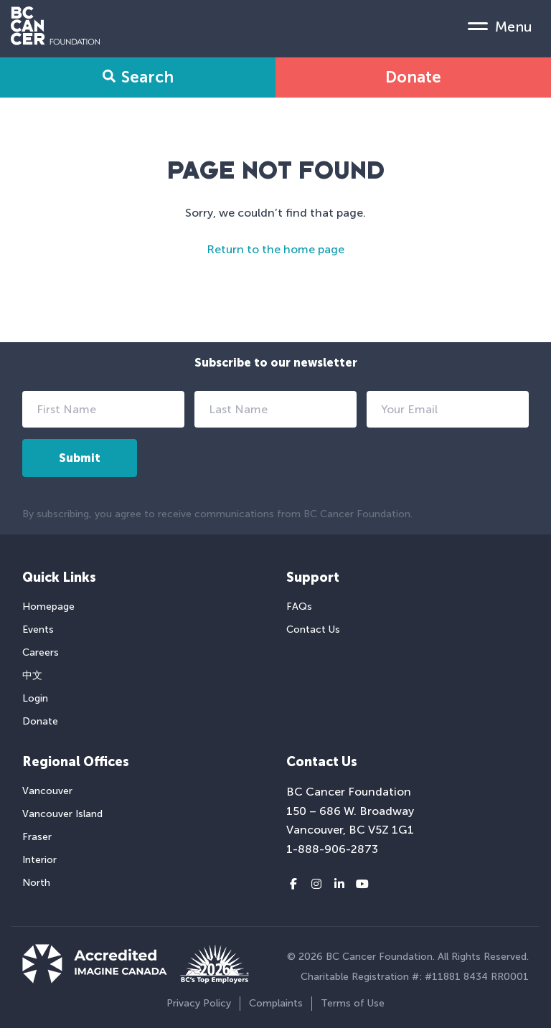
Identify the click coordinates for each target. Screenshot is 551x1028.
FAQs (299, 606)
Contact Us (313, 629)
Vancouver (47, 791)
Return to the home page (275, 249)
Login (35, 698)
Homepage (48, 606)
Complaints (276, 1003)
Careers (40, 652)
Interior (39, 860)
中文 (32, 675)
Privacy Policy (198, 1003)
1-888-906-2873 (332, 849)
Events (38, 629)
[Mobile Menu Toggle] (500, 26)
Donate (413, 77)
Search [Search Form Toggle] (138, 77)
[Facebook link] (293, 884)
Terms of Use (353, 1003)
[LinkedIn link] (339, 884)
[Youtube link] (362, 884)
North (36, 883)
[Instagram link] (316, 884)
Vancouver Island (62, 814)
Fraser (37, 837)
